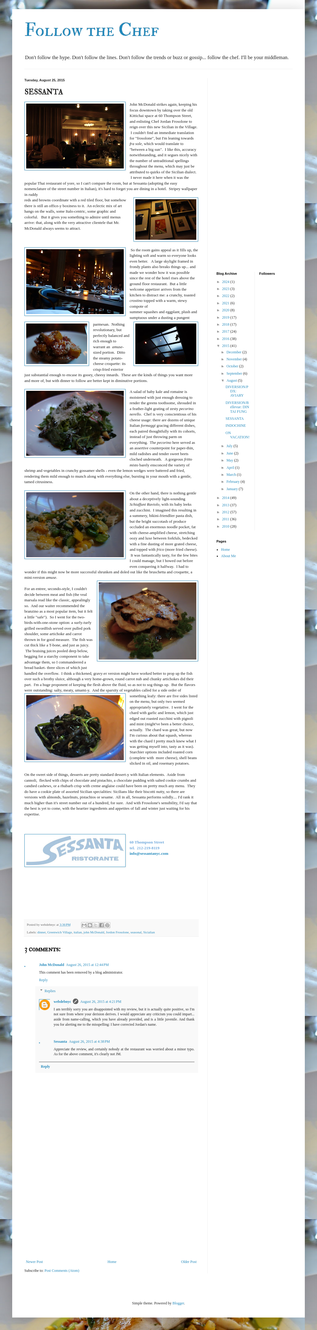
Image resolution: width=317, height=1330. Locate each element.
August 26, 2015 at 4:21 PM (100, 1001)
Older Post (189, 1262)
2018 (226, 324)
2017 (226, 331)
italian (77, 932)
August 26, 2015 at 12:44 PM (87, 965)
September (234, 373)
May (230, 460)
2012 (226, 512)
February (233, 481)
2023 (226, 289)
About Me (228, 556)
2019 (226, 317)
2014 (226, 498)
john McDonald (94, 932)
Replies (50, 991)
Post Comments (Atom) (62, 1270)
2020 (226, 310)
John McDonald (51, 965)
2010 (226, 526)
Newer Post (34, 1262)
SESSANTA (235, 418)
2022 (226, 296)
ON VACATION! (238, 435)
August (232, 380)
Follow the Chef (91, 30)
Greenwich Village (59, 932)
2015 (226, 346)
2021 (226, 303)
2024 (226, 282)
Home (112, 1262)
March (231, 474)
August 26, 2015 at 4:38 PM (89, 1041)
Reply (43, 980)
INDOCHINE (236, 425)
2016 (226, 339)
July (229, 446)
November (234, 359)
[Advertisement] (111, 1209)
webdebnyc (62, 1001)
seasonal (136, 932)
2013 (226, 505)
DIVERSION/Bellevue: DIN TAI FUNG (237, 407)
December (234, 352)
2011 (226, 519)
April (230, 467)
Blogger (178, 1303)
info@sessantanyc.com (149, 853)
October (232, 366)
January (232, 489)
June (230, 453)
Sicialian (149, 932)
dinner (41, 932)
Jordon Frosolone (117, 932)
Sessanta (60, 1041)
